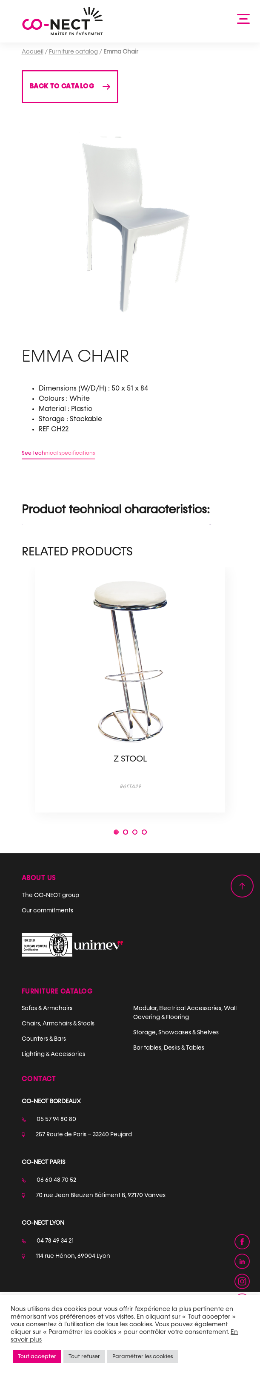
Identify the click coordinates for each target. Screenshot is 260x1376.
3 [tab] (135, 833)
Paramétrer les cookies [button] (142, 1356)
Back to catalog (62, 86)
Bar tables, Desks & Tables (168, 1048)
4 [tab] (144, 833)
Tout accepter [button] (37, 1356)
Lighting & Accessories (53, 1054)
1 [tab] (116, 833)
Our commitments (47, 911)
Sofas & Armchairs (47, 1008)
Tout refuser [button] (84, 1356)
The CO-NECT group (50, 895)
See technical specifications (58, 453)
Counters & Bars (44, 1039)
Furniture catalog (73, 52)
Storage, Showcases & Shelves (176, 1033)
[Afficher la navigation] (244, 18)
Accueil (32, 52)
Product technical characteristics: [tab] (116, 510)
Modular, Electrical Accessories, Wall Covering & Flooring (185, 1012)
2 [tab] (125, 833)
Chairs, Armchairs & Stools (58, 1024)
